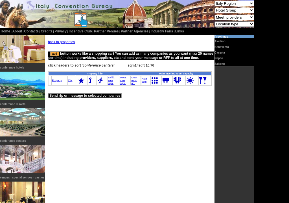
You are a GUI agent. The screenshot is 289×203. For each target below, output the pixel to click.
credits (46, 31)
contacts (31, 31)
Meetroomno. (134, 80)
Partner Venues (106, 31)
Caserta (219, 52)
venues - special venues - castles (22, 177)
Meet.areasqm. (123, 80)
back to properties (61, 42)
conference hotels (12, 67)
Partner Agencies (134, 31)
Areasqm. (144, 80)
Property (57, 80)
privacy (60, 31)
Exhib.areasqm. (111, 80)
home (5, 31)
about (17, 31)
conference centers (13, 140)
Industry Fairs (162, 31)
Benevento (221, 46)
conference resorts (12, 104)
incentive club (80, 31)
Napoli (218, 58)
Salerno (219, 63)
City (70, 80)
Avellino (219, 41)
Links (179, 31)
